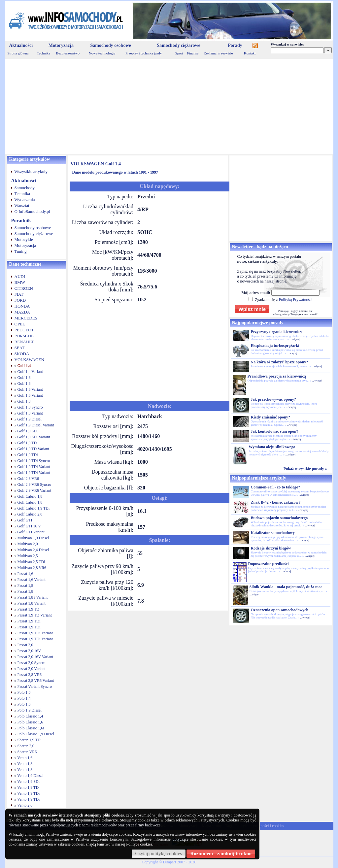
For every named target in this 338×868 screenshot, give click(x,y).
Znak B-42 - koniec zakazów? (276, 502)
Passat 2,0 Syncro (31, 662)
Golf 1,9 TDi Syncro (33, 460)
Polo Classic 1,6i (30, 728)
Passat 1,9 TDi (29, 621)
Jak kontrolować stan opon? (274, 431)
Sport (179, 53)
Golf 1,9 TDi (27, 454)
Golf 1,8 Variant (30, 413)
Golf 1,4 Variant (30, 371)
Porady (235, 45)
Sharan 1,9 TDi (29, 740)
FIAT (19, 294)
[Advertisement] (169, 106)
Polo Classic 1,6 (30, 722)
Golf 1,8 (24, 401)
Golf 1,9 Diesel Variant (35, 425)
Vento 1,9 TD (28, 787)
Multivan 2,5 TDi (31, 561)
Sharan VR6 (27, 752)
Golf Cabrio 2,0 (30, 514)
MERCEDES (26, 318)
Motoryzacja (61, 45)
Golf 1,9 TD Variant (33, 449)
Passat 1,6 (25, 573)
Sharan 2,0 (25, 746)
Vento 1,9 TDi (28, 793)
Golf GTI (24, 520)
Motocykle (24, 239)
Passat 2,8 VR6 (29, 674)
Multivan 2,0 (27, 544)
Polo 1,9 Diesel (29, 710)
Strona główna (18, 53)
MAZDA (22, 312)
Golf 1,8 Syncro (30, 407)
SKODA (22, 353)
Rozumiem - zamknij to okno (221, 853)
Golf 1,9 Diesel (29, 419)
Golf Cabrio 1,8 (30, 496)
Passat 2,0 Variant (31, 668)
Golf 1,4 (24, 365)
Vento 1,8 (24, 763)
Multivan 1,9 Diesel (33, 538)
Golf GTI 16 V (29, 526)
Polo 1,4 (24, 698)
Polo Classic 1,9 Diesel (35, 734)
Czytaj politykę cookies (158, 853)
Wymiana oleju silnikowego (272, 447)
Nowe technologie (102, 53)
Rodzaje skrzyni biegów (271, 548)
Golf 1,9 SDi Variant (33, 437)
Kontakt (249, 53)
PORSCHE (24, 335)
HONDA (22, 306)
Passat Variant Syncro (34, 686)
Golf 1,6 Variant (30, 389)
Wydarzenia (25, 199)
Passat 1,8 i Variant (32, 597)
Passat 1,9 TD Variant (34, 615)
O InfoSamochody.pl (32, 211)
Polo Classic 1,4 (30, 716)
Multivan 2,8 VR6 (31, 567)
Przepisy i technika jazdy (143, 53)
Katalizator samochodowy (273, 532)
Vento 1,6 (24, 757)
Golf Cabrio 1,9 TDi (33, 508)
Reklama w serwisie (218, 53)
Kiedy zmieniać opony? (270, 417)
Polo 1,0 (24, 692)
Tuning (21, 251)
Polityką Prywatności (295, 299)
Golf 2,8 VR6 (28, 478)
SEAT (20, 347)
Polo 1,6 (24, 704)
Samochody (25, 187)
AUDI (20, 276)
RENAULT (24, 341)
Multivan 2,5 (27, 555)
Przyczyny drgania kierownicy (276, 331)
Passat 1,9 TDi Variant (35, 633)
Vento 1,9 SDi (28, 781)
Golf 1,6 (24, 377)
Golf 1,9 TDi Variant (34, 466)
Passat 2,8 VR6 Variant (35, 680)
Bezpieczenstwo (68, 53)
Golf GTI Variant (31, 532)
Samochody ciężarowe (178, 45)
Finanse (192, 53)
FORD (20, 300)
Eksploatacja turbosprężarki (275, 345)
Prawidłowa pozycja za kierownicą (277, 376)
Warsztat (22, 205)
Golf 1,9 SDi (27, 431)
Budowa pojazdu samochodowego (279, 518)
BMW (20, 282)
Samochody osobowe (110, 45)
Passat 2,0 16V (29, 651)
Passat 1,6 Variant (31, 579)
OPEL (20, 323)
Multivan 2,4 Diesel (33, 550)
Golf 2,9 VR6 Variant (34, 490)
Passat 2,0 (25, 645)
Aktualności (21, 45)
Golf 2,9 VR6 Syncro (34, 484)
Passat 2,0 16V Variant (35, 656)
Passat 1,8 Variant (31, 603)
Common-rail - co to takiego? (275, 487)
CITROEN (24, 288)
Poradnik (21, 220)
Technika (43, 53)
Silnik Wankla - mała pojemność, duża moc (286, 586)
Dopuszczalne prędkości (268, 563)
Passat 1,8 (25, 585)
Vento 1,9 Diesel (30, 775)
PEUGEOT (24, 329)
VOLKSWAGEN (29, 359)
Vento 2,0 (24, 805)
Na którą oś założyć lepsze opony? (279, 362)
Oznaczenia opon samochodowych (280, 610)
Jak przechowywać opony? (273, 399)
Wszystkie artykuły (31, 171)
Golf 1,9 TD (27, 443)
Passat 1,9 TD (28, 609)
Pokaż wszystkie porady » (305, 468)
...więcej (294, 339)
